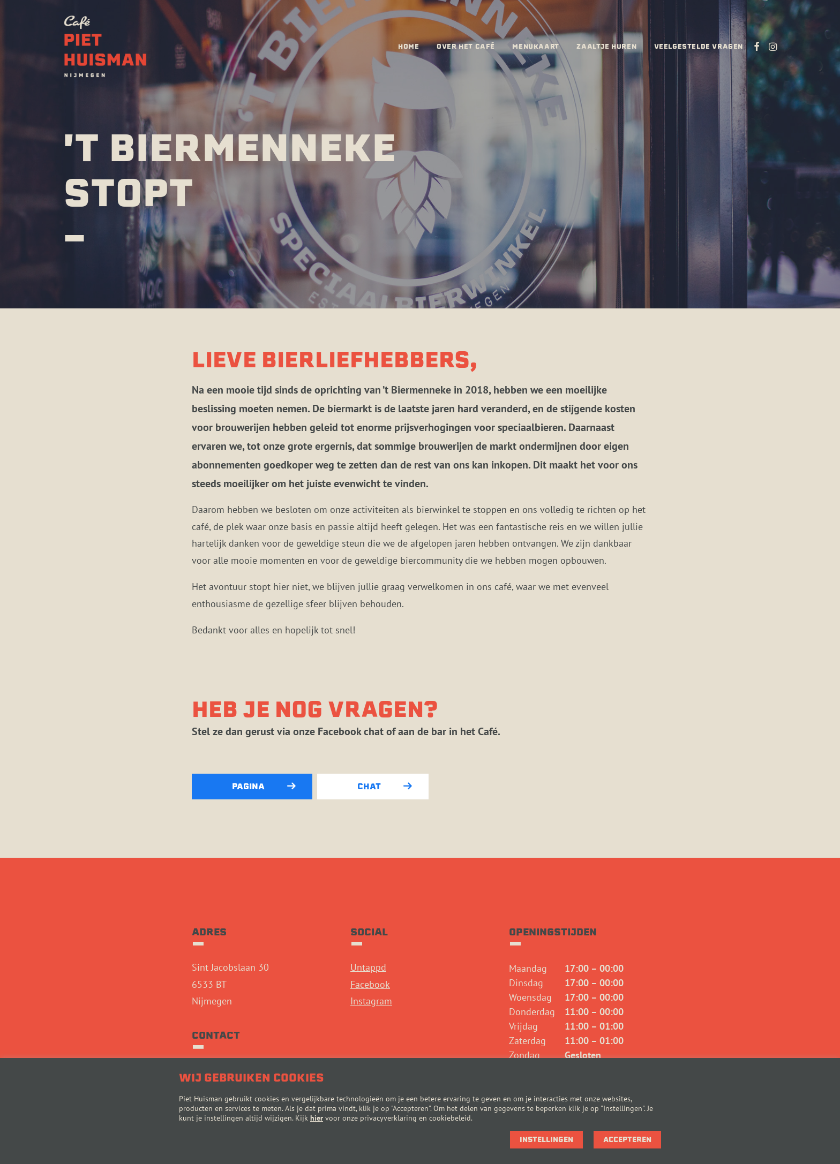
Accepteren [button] (627, 1140)
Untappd (368, 967)
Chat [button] (384, 786)
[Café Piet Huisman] (105, 46)
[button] (756, 46)
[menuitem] (408, 46)
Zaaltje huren (606, 46)
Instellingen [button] (546, 1140)
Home (408, 46)
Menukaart (535, 46)
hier (316, 1118)
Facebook (370, 984)
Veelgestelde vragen (698, 46)
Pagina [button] (264, 786)
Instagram (371, 1001)
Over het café (466, 46)
